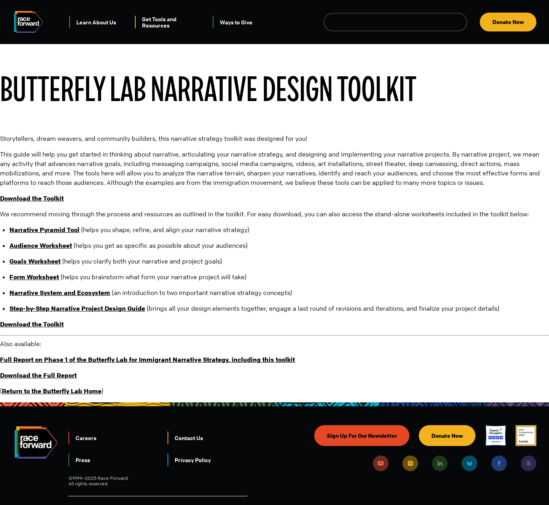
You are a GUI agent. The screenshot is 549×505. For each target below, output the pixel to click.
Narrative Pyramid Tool (44, 230)
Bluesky (469, 463)
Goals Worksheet (35, 261)
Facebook (499, 463)
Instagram (410, 463)
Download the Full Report (38, 375)
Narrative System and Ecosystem (59, 293)
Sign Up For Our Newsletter (362, 435)
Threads (528, 463)
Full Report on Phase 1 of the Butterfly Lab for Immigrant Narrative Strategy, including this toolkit (147, 359)
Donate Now (508, 22)
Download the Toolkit (32, 198)
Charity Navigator (495, 435)
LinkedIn (440, 463)
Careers (86, 438)
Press (83, 460)
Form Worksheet (34, 277)
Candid (526, 435)
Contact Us (189, 438)
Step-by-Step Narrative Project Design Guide (77, 308)
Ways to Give (236, 22)
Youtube (381, 463)
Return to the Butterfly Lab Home (51, 391)
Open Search (463, 22)
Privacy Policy (193, 460)
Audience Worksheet (40, 245)
